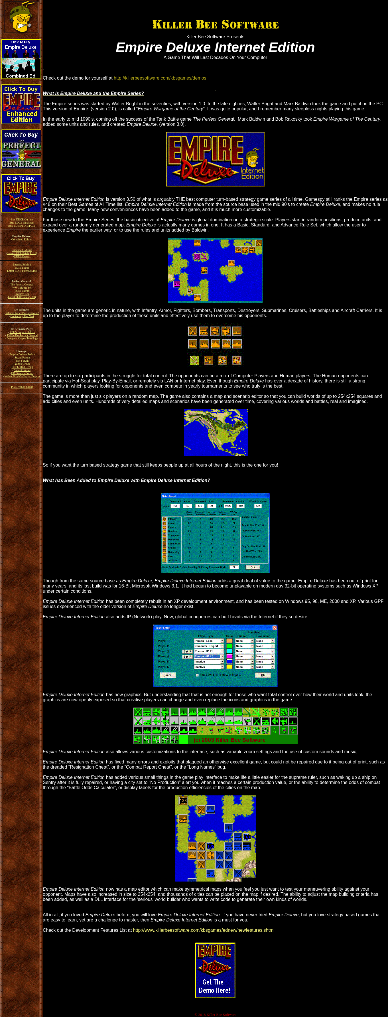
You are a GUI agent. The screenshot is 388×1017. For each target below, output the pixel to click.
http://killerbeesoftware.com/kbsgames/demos (160, 78)
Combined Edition (21, 239)
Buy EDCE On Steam (21, 222)
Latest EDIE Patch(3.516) (22, 270)
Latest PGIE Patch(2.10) (22, 297)
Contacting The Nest (22, 316)
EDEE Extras (22, 256)
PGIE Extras (22, 290)
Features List (22, 293)
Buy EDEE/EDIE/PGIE (21, 225)
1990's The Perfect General (22, 335)
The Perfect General (21, 284)
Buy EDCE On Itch (22, 219)
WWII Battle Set (21, 287)
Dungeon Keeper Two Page (22, 338)
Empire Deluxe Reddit (22, 354)
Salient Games (22, 370)
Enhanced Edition (22, 250)
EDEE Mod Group (22, 366)
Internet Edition (22, 264)
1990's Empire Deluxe (22, 332)
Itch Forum (22, 360)
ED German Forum (22, 373)
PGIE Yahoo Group (22, 386)
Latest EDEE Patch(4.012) (22, 253)
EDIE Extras (22, 267)
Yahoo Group (22, 363)
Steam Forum (22, 357)
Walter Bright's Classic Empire (22, 376)
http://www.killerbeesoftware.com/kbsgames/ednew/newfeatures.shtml (204, 930)
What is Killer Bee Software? (22, 313)
